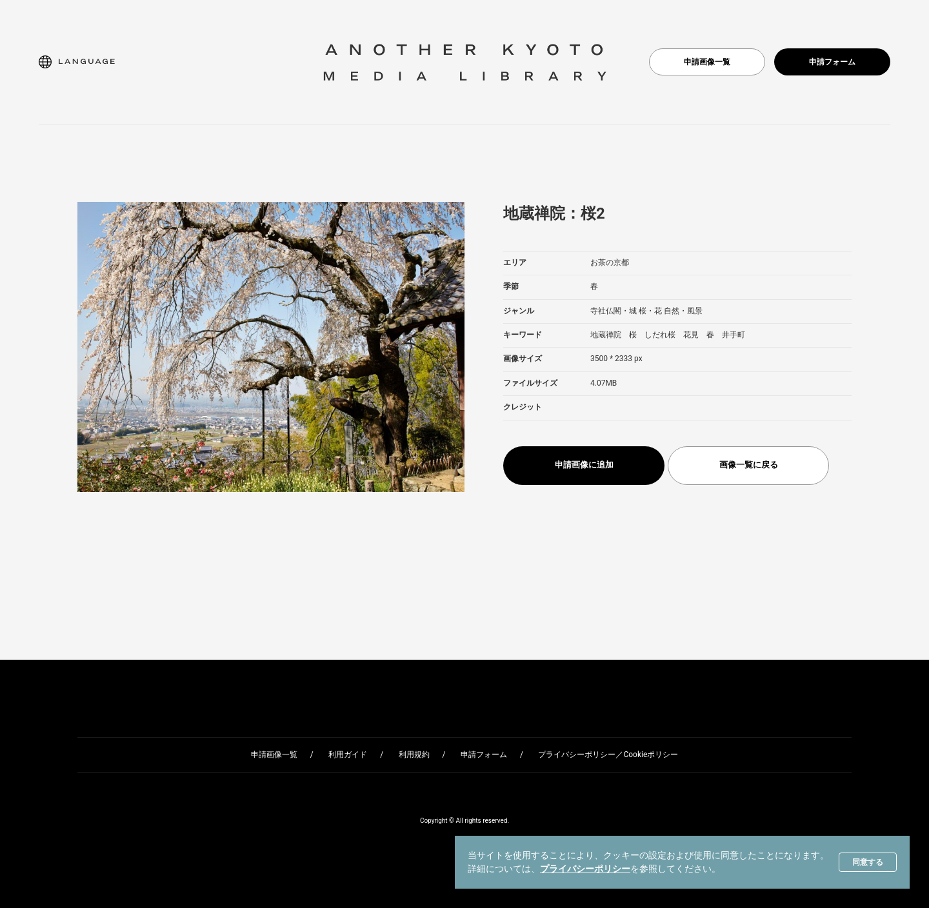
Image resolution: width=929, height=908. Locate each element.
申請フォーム (832, 61)
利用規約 (414, 754)
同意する (867, 862)
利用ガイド (347, 754)
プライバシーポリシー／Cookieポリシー (608, 754)
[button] (77, 61)
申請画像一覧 (707, 61)
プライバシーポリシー (585, 869)
